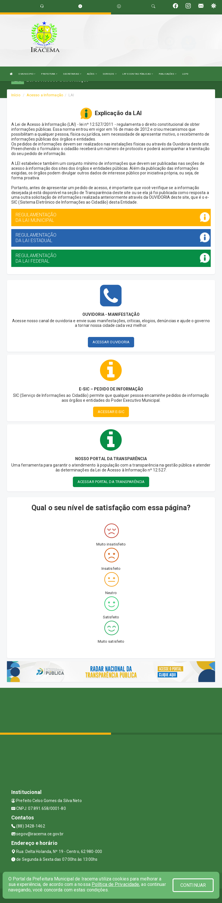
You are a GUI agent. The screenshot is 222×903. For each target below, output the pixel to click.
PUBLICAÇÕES (167, 74)
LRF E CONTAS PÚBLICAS (137, 74)
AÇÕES (92, 74)
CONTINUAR (193, 885)
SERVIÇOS (109, 74)
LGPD (185, 74)
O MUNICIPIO (26, 74)
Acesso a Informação (45, 95)
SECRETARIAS (72, 74)
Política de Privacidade (115, 884)
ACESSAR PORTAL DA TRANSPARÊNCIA (111, 482)
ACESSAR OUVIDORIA (111, 342)
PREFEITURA (49, 74)
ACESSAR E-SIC (111, 412)
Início (16, 95)
